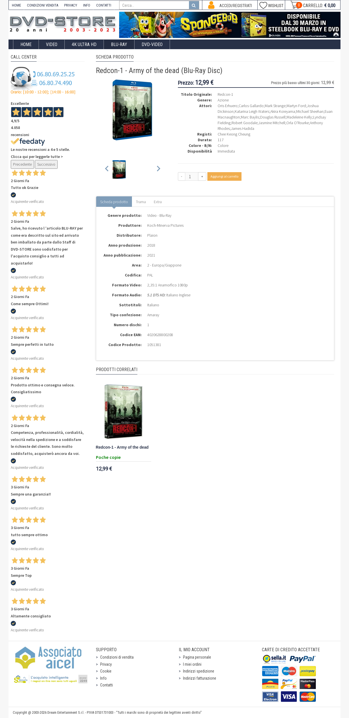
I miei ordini (192, 664)
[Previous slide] (107, 169)
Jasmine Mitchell (271, 122)
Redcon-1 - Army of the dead (122, 447)
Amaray (153, 314)
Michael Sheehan (309, 111)
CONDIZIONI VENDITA (42, 5)
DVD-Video (152, 44)
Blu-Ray (119, 44)
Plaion (152, 235)
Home (25, 44)
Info (103, 678)
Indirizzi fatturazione (199, 678)
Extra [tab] (158, 201)
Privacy (106, 664)
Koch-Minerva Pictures (165, 225)
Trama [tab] (141, 201)
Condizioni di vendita (117, 657)
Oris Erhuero (227, 105)
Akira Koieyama (282, 111)
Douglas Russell (272, 117)
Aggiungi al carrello (224, 176)
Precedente (22, 164)
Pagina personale (197, 657)
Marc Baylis (250, 117)
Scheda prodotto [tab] (114, 201)
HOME (16, 5)
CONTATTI (103, 5)
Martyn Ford (296, 105)
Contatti (106, 685)
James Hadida (242, 128)
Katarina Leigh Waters (252, 111)
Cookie (106, 671)
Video (51, 44)
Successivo (46, 164)
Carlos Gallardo (251, 105)
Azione (223, 100)
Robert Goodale (244, 122)
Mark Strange (275, 105)
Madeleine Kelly (299, 117)
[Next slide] (158, 169)
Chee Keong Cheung (234, 134)
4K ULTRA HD (84, 44)
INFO (86, 5)
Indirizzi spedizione (198, 671)
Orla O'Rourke (297, 122)
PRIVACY (70, 5)
